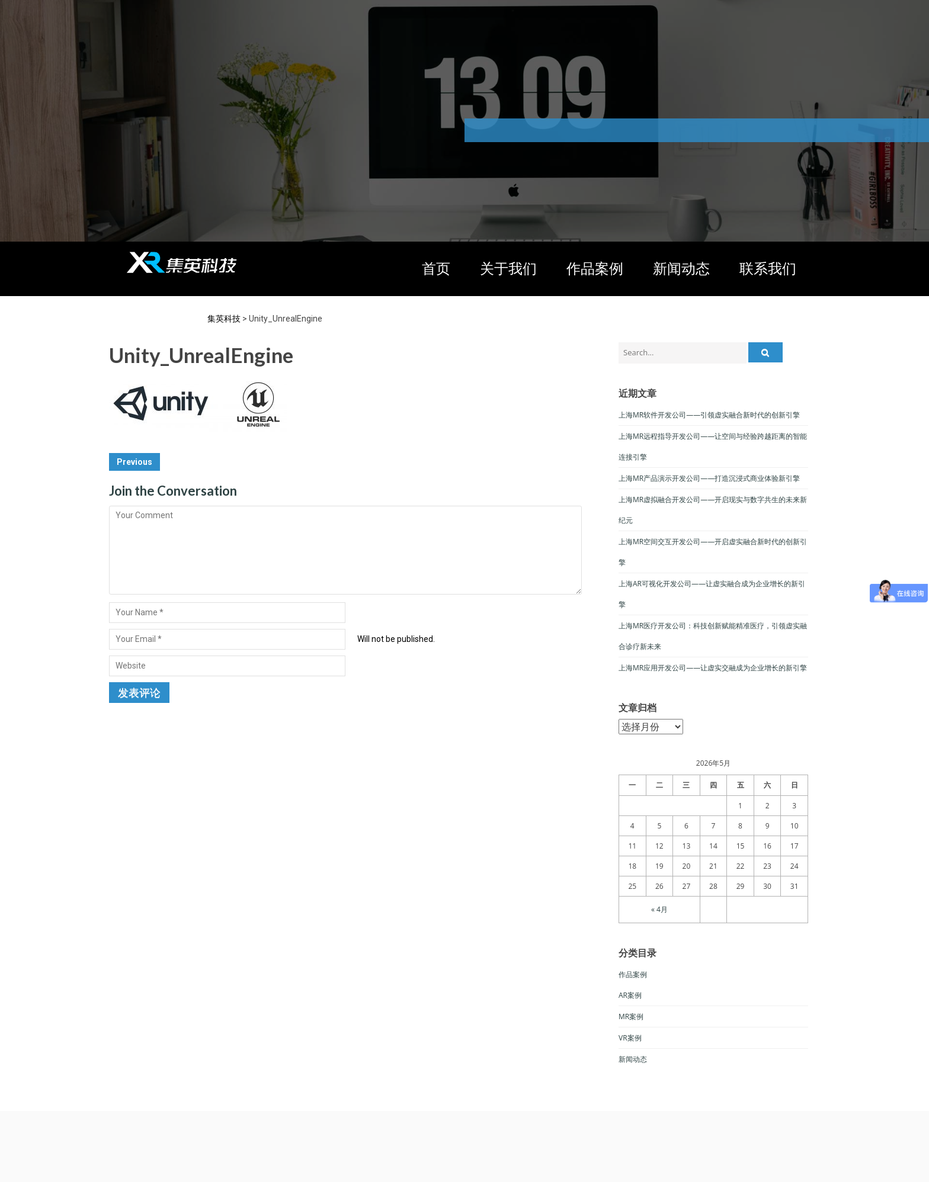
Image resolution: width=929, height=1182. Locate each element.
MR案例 (631, 1016)
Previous (134, 462)
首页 (436, 268)
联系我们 (767, 268)
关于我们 (508, 268)
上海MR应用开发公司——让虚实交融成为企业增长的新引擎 (713, 668)
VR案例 (630, 1038)
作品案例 (594, 268)
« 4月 (659, 909)
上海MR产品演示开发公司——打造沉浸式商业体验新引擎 (709, 478)
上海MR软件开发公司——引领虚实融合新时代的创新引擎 (709, 415)
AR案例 (630, 995)
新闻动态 (681, 268)
